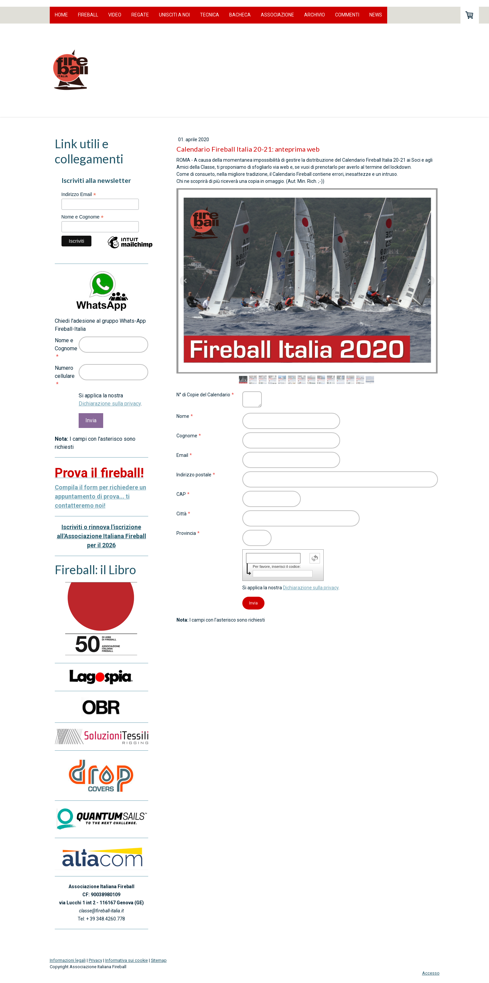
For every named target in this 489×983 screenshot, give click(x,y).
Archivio (314, 14)
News (375, 14)
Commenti (347, 14)
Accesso (431, 973)
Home (61, 14)
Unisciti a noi (174, 14)
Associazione (277, 14)
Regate (140, 14)
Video (114, 14)
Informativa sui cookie (126, 960)
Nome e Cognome (83, 217)
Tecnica (209, 14)
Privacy (95, 960)
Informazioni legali (68, 960)
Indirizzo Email (79, 194)
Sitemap (159, 960)
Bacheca (240, 14)
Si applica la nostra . (290, 587)
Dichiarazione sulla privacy (310, 587)
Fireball (88, 14)
